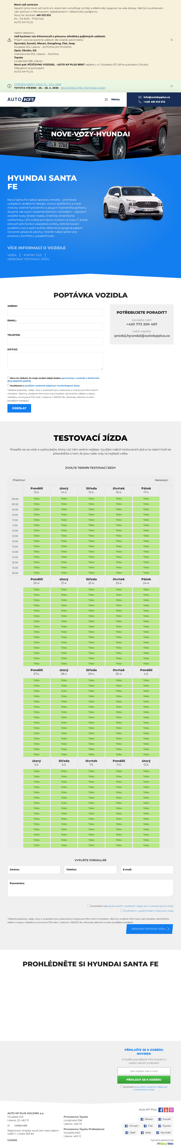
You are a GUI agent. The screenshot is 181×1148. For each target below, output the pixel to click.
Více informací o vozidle (36, 248)
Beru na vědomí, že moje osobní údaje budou (53, 379)
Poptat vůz (33, 255)
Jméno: (12, 306)
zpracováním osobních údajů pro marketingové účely (141, 906)
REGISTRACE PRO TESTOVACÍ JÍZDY (83, 87)
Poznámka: (17, 883)
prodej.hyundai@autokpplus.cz (142, 336)
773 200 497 (141, 324)
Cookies (12, 1139)
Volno (36, 498)
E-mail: (127, 869)
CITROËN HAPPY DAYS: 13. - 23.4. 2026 (37, 84)
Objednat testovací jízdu (28, 259)
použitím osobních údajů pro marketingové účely (52, 385)
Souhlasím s (43, 385)
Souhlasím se (130, 906)
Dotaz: (12, 349)
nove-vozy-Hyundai (90, 134)
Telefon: (13, 335)
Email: (11, 320)
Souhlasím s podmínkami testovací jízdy (149, 910)
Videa (12, 255)
